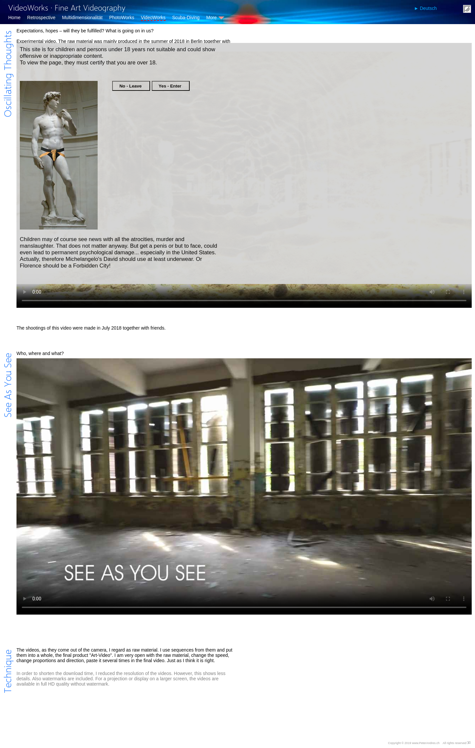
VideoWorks (153, 17)
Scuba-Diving (186, 17)
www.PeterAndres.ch (426, 743)
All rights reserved (454, 743)
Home (14, 17)
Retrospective (41, 17)
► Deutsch (425, 8)
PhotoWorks (121, 17)
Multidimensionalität (82, 17)
